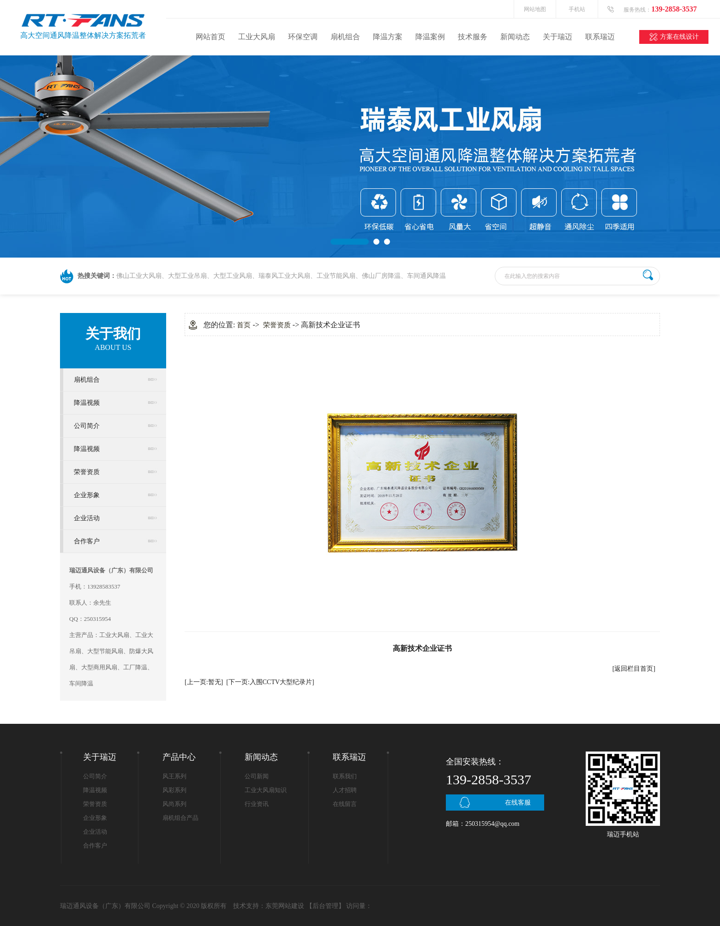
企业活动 (87, 518)
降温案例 (430, 37)
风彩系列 (174, 790)
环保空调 (303, 37)
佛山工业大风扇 (139, 275)
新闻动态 (515, 37)
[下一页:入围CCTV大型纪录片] (270, 682)
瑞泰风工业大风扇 (284, 275)
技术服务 (472, 37)
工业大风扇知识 (266, 790)
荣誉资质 (87, 472)
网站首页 (210, 37)
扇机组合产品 (180, 817)
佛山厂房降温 (381, 275)
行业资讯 (257, 803)
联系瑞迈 (600, 37)
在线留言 (345, 803)
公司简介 (87, 425)
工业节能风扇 (336, 275)
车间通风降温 (426, 275)
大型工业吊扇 (187, 275)
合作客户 (87, 541)
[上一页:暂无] (204, 682)
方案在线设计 (679, 36)
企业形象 (87, 495)
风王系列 (174, 776)
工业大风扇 (256, 37)
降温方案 (387, 37)
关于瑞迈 (557, 37)
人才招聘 (345, 790)
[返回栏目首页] (633, 668)
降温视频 (87, 402)
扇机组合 (345, 37)
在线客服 (518, 802)
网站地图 (535, 9)
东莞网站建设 (284, 905)
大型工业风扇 (232, 275)
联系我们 (345, 776)
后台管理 (325, 905)
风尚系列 (174, 803)
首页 (244, 325)
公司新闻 (257, 776)
